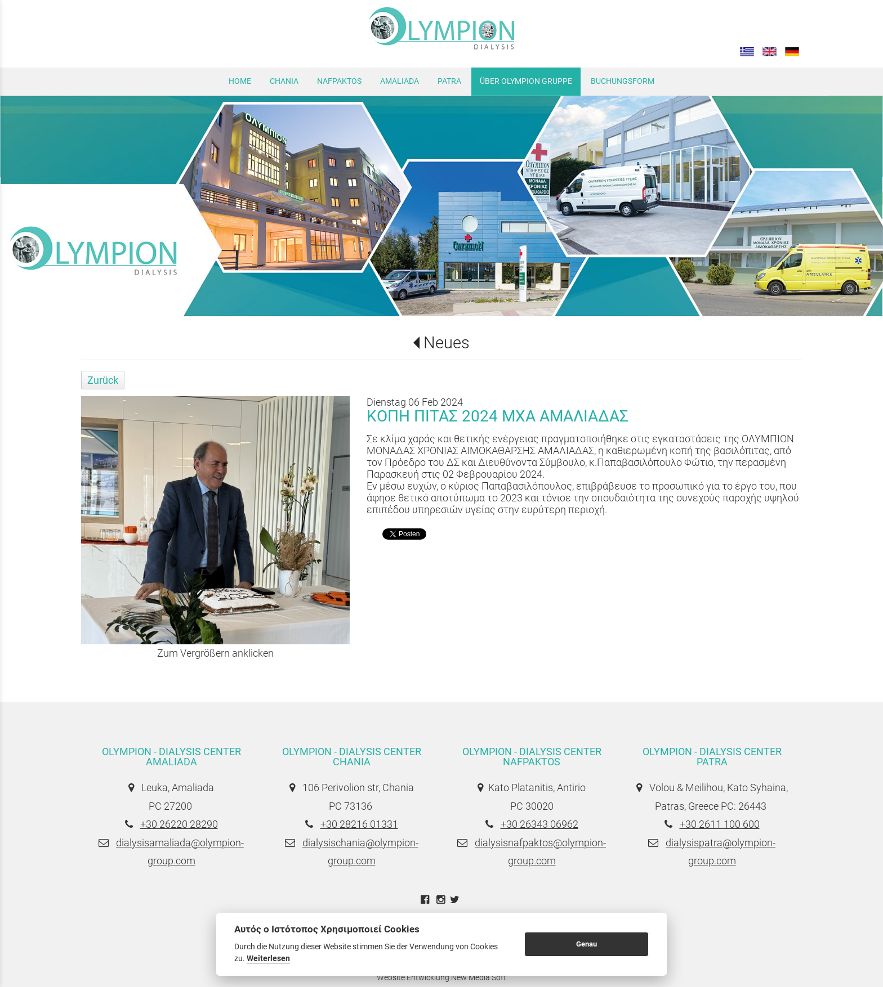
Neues (446, 342)
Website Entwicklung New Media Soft (441, 977)
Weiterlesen (268, 958)
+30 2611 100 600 (720, 824)
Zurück (102, 380)
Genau (586, 944)
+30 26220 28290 (179, 824)
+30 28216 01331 (359, 824)
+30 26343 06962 (539, 824)
